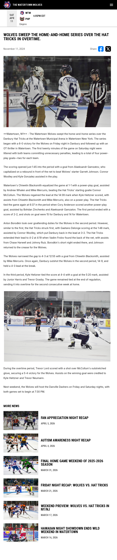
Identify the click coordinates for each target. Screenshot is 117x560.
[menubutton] (111, 5)
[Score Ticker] (58, 18)
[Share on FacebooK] (101, 49)
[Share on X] (108, 49)
